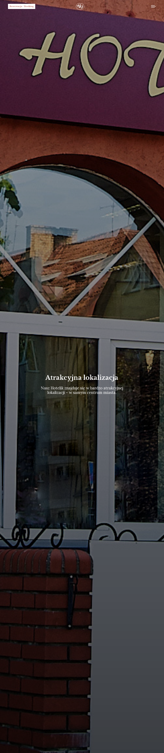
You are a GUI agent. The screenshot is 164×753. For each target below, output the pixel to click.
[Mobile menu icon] (153, 6)
